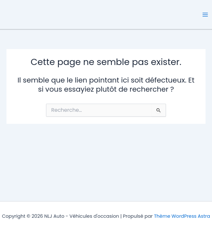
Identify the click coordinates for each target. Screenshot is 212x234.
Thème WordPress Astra (182, 216)
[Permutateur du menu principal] (205, 14)
